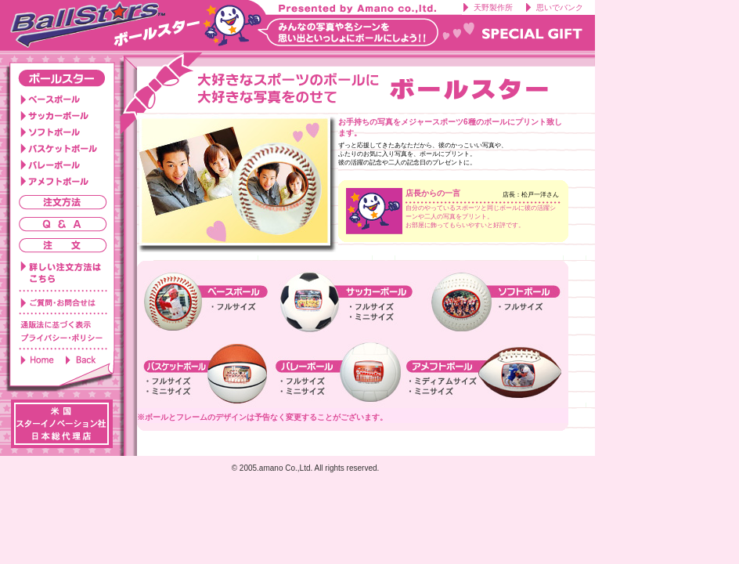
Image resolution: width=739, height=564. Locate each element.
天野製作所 (493, 7)
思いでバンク (559, 7)
